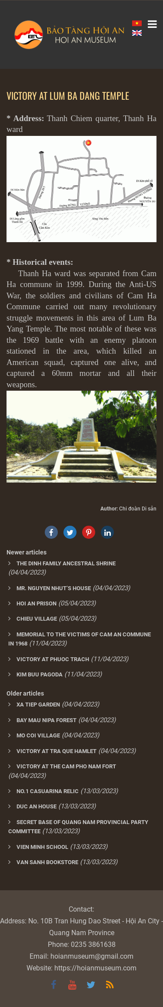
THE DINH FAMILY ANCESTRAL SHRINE (66, 563)
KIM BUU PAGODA (40, 674)
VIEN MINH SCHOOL (42, 847)
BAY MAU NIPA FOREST (47, 720)
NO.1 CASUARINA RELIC (48, 791)
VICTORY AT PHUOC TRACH (53, 659)
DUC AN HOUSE (37, 806)
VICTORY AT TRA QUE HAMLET (56, 751)
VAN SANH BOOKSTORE (47, 862)
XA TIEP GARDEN (38, 704)
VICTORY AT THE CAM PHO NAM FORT (66, 766)
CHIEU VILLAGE (37, 618)
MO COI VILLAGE (38, 735)
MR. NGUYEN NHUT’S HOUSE (54, 588)
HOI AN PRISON (37, 603)
